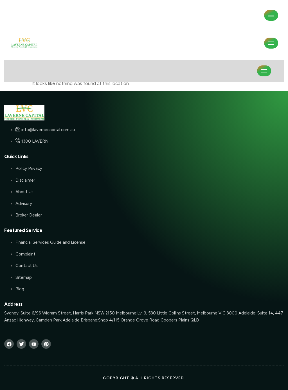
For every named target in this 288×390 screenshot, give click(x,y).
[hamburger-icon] (271, 15)
